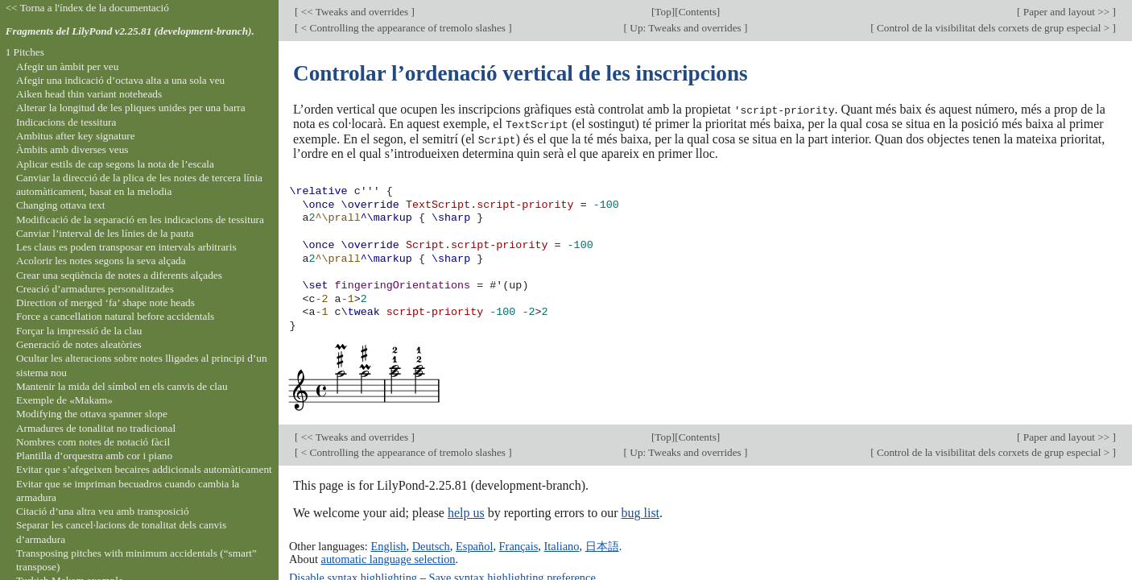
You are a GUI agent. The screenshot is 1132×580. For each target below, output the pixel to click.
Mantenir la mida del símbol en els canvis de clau (122, 386)
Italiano (562, 544)
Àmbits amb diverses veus (72, 149)
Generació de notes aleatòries (79, 344)
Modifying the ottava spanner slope (91, 414)
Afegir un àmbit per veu (67, 66)
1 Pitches (25, 52)
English (388, 544)
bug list (640, 512)
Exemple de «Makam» (64, 400)
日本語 (602, 544)
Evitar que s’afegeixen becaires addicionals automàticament (144, 469)
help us (466, 512)
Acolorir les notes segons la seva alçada (101, 261)
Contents (698, 12)
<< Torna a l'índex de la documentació (87, 8)
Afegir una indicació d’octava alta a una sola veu (120, 80)
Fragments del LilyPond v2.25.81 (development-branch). (130, 31)
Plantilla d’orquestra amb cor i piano (94, 456)
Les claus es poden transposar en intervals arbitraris (126, 247)
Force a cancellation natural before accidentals (115, 316)
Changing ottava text (60, 205)
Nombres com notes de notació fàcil (93, 442)
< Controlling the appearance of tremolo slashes (403, 28)
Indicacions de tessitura (66, 122)
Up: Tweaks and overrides (685, 28)
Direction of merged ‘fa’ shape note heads (105, 302)
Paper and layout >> (1067, 12)
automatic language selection (388, 557)
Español (474, 544)
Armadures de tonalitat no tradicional (96, 428)
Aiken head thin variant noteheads (89, 94)
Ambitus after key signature (75, 136)
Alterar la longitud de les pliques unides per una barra (131, 108)
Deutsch (431, 544)
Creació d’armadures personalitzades (95, 289)
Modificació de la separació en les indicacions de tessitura (140, 219)
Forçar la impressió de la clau (79, 331)
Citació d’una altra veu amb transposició (102, 511)
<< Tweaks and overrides (354, 12)
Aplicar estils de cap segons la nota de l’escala (115, 164)
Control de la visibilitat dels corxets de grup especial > (993, 28)
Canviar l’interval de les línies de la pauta (105, 233)
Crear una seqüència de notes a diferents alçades (119, 275)
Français (519, 544)
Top (663, 12)
